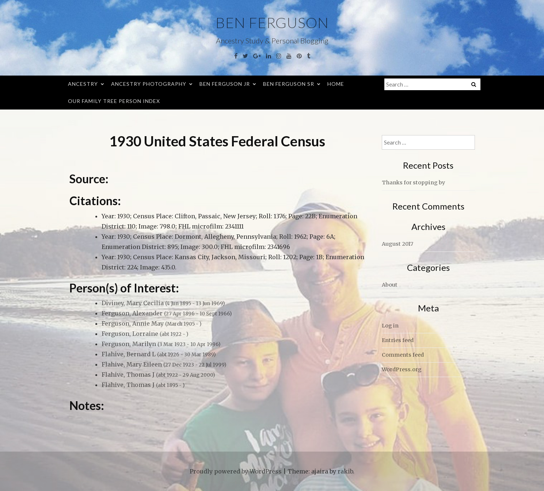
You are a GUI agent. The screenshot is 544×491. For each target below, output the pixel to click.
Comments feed (403, 355)
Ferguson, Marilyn (161, 344)
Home (335, 84)
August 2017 (397, 244)
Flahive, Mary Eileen (164, 364)
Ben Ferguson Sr (288, 84)
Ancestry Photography (148, 84)
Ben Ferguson (272, 22)
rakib (345, 471)
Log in (390, 325)
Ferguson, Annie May (151, 323)
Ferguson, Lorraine (145, 333)
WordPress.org (402, 369)
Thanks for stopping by (413, 182)
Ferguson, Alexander (167, 313)
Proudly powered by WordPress (236, 471)
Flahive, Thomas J (158, 374)
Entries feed (398, 340)
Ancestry (83, 84)
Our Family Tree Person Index (114, 101)
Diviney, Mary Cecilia (163, 303)
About (389, 284)
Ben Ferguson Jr (224, 84)
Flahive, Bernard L (159, 354)
